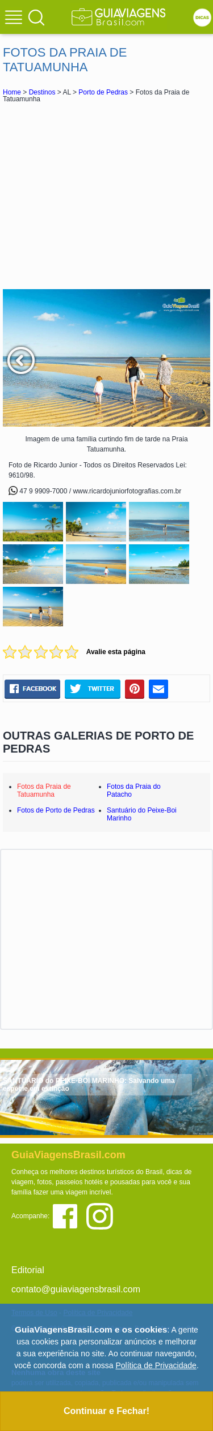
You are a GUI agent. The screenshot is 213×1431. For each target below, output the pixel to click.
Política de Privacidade (155, 1365)
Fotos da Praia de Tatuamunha (44, 790)
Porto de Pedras (103, 92)
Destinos (42, 92)
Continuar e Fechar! (106, 1411)
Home (12, 92)
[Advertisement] (106, 196)
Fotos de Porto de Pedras (56, 810)
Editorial (27, 1270)
